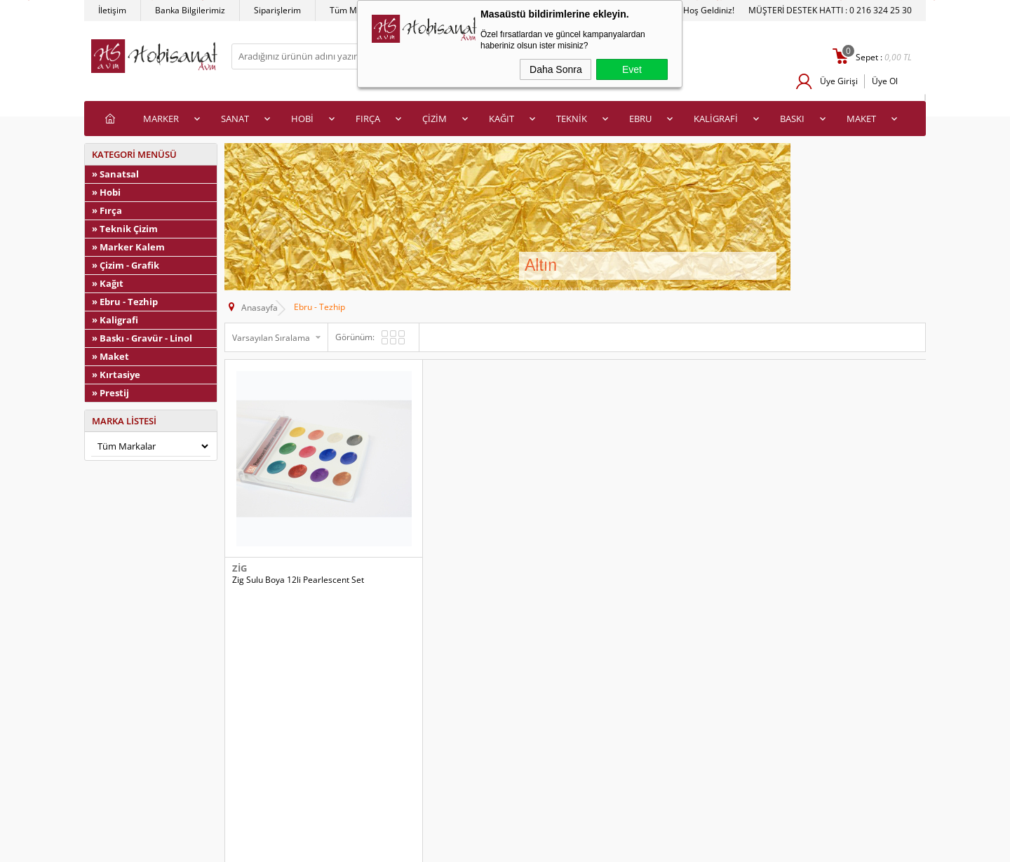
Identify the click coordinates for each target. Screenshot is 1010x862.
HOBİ (302, 118)
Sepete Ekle (382, 586)
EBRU (640, 118)
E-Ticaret (462, 848)
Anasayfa (320, 725)
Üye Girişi (838, 81)
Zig (239, 544)
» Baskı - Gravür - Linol (142, 338)
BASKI (792, 118)
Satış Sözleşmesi (123, 767)
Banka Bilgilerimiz (190, 10)
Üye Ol (885, 81)
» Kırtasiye (116, 374)
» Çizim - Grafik (125, 265)
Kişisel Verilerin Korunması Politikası (161, 809)
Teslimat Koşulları (126, 725)
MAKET (861, 118)
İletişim (112, 10)
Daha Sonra (556, 69)
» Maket (110, 356)
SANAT (235, 118)
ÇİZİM (434, 118)
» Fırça (107, 210)
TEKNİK (571, 118)
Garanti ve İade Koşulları (139, 788)
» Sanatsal (115, 174)
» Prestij (110, 392)
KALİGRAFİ (716, 118)
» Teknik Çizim (125, 228)
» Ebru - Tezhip (125, 301)
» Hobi (106, 192)
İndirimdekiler (329, 746)
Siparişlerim (277, 10)
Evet (632, 69)
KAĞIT (501, 118)
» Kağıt (107, 283)
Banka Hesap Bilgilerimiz (350, 788)
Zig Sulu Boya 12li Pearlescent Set (298, 556)
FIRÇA (368, 118)
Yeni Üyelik (533, 725)
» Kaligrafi (115, 320)
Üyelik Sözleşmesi (126, 746)
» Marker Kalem (128, 247)
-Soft (431, 848)
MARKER (161, 118)
